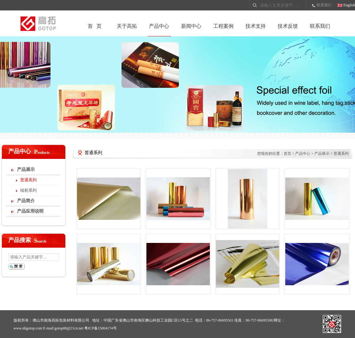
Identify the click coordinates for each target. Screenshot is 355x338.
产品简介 (26, 200)
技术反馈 (288, 26)
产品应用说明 (30, 211)
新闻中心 (191, 26)
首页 (287, 153)
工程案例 (223, 26)
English (349, 5)
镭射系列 (28, 190)
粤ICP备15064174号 (100, 328)
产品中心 (159, 26)
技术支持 (256, 26)
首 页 (95, 26)
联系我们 (324, 5)
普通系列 (28, 180)
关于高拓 (127, 26)
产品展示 (26, 169)
